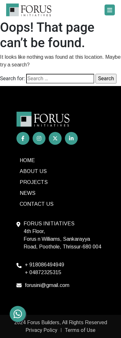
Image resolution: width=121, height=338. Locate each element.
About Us (33, 171)
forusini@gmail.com (47, 285)
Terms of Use (80, 330)
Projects (34, 182)
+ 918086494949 (44, 264)
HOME (27, 160)
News (27, 193)
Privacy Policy (41, 330)
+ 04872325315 (43, 272)
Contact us (37, 204)
